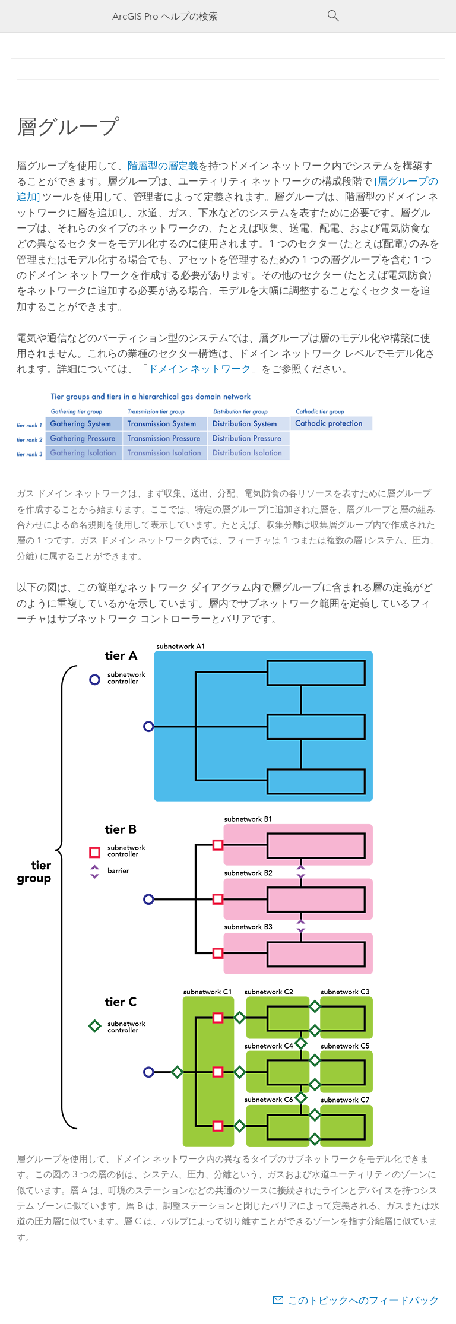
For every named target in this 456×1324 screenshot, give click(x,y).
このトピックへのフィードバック (363, 1300)
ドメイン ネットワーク (199, 369)
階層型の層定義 (163, 166)
